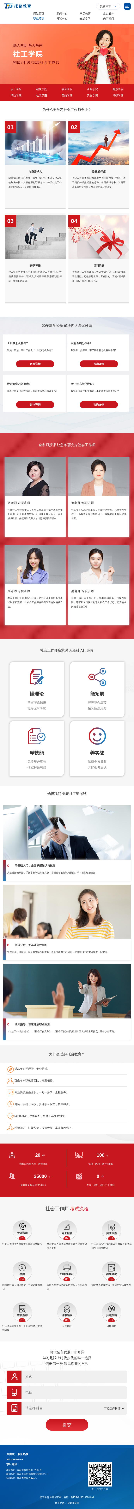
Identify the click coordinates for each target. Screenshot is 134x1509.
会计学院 (16, 89)
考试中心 (62, 18)
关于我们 (108, 18)
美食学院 (92, 95)
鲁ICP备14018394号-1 (82, 1497)
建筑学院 (41, 89)
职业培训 (38, 18)
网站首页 (38, 13)
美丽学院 (67, 95)
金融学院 (92, 89)
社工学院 (41, 95)
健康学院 (118, 89)
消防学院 (16, 95)
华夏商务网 (73, 1503)
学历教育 (85, 13)
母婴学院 (118, 95)
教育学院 (67, 89)
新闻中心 (62, 13)
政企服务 (108, 13)
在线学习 (85, 18)
